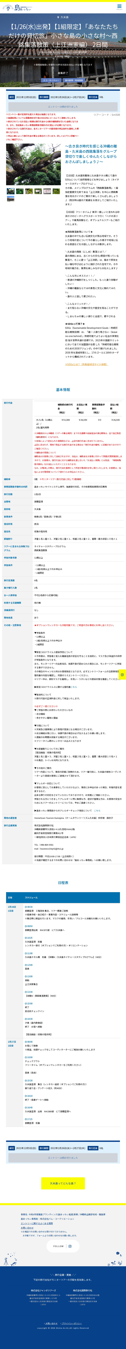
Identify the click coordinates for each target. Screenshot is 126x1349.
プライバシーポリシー (71, 1323)
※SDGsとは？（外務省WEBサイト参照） (86, 364)
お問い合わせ (27, 1227)
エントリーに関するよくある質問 (37, 1223)
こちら (74, 686)
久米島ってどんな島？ (63, 1183)
